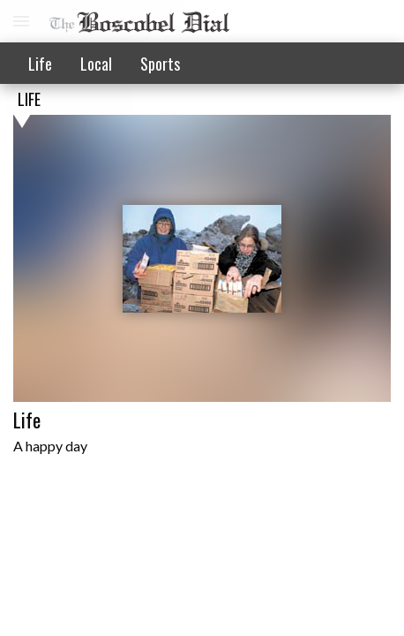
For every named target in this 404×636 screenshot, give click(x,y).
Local (96, 63)
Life (40, 63)
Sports (160, 63)
